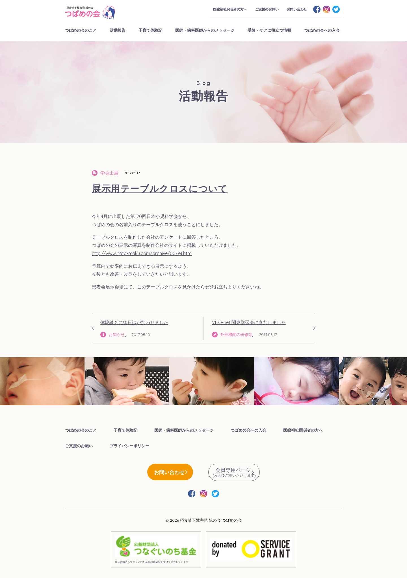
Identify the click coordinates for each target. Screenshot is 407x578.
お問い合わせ (297, 9)
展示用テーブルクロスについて (160, 188)
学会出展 (109, 173)
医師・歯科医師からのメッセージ (205, 30)
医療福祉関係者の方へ (230, 9)
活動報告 (117, 30)
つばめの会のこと (81, 30)
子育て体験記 (150, 30)
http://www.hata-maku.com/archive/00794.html (142, 253)
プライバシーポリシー (129, 445)
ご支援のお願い (267, 9)
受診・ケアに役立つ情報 (269, 30)
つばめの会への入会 (322, 30)
